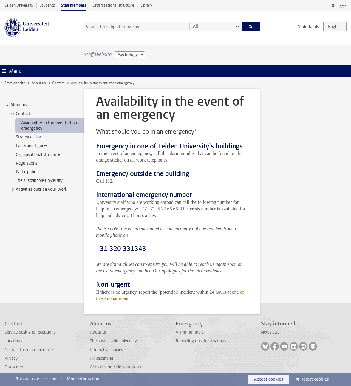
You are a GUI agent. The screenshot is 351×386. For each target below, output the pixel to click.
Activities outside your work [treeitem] (38, 190)
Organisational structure (113, 5)
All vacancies (101, 358)
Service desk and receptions (29, 332)
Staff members (73, 5)
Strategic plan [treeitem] (28, 137)
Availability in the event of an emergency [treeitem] (49, 125)
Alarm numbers (190, 332)
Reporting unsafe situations (201, 341)
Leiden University (18, 5)
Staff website (14, 82)
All (195, 26)
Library (146, 5)
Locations (13, 341)
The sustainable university (113, 341)
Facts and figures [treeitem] (31, 145)
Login (342, 6)
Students (47, 5)
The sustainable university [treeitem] (39, 180)
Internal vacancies (106, 350)
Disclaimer (13, 367)
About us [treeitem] (16, 105)
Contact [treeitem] (20, 114)
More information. (83, 379)
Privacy (11, 358)
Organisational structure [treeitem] (38, 154)
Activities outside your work (115, 367)
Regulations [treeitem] (26, 163)
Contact (58, 82)
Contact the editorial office (28, 350)
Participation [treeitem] (27, 172)
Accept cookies (268, 379)
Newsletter (271, 332)
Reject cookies (315, 379)
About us (39, 82)
